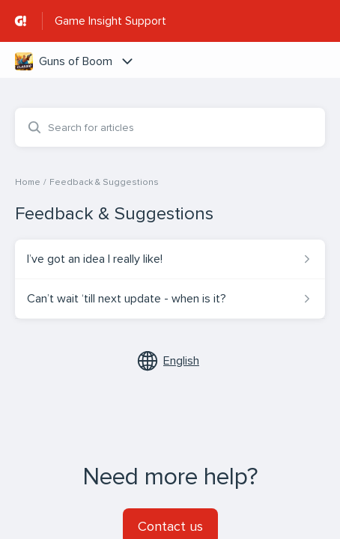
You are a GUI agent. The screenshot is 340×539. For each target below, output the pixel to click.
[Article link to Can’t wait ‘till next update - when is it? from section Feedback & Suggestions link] (170, 299)
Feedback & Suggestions (104, 182)
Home (27, 182)
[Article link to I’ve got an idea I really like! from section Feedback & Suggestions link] (170, 259)
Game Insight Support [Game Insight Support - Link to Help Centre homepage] (110, 20)
